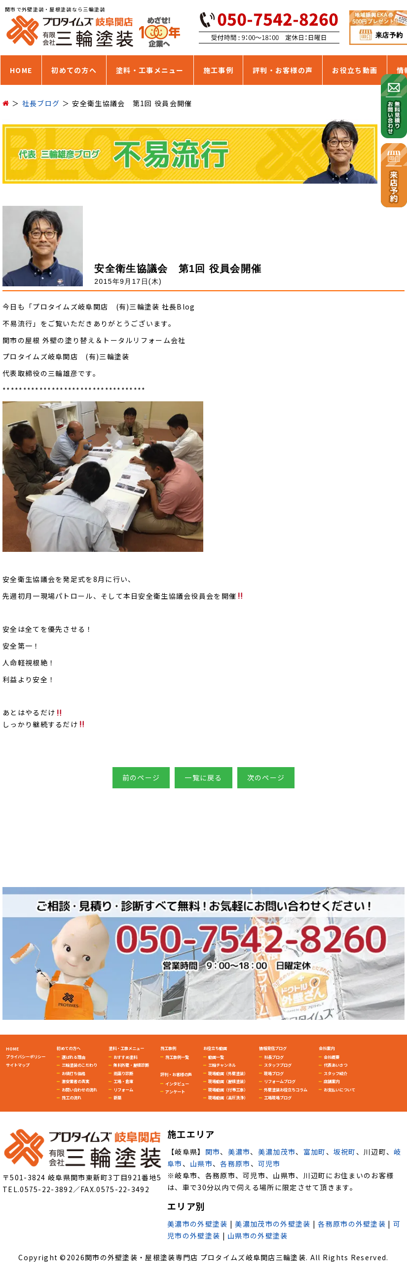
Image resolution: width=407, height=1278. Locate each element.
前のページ (141, 777)
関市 (213, 1152)
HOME (21, 70)
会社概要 (331, 1057)
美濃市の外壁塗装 (197, 1224)
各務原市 (235, 1163)
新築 (117, 1097)
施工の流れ (71, 1097)
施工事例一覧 (177, 1057)
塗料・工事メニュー (150, 70)
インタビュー (177, 1083)
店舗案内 (331, 1081)
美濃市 (239, 1152)
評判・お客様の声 (283, 70)
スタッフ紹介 (335, 1073)
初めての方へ (74, 70)
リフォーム (123, 1089)
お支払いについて (339, 1089)
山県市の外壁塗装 (257, 1235)
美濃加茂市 (277, 1152)
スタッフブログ (278, 1065)
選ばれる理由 (73, 1057)
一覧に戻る (203, 777)
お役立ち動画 (354, 70)
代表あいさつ (335, 1065)
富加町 (314, 1152)
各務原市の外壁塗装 (352, 1224)
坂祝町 (344, 1152)
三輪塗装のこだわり (79, 1065)
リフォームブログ (280, 1081)
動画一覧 (216, 1057)
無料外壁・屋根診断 (131, 1065)
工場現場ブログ (278, 1097)
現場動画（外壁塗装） (228, 1073)
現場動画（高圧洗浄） (228, 1097)
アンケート (175, 1091)
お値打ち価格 (73, 1073)
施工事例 (218, 70)
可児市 (269, 1163)
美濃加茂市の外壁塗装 (272, 1224)
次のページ (266, 777)
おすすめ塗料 (125, 1057)
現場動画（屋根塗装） (228, 1081)
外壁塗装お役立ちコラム (285, 1089)
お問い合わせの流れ (79, 1089)
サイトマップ (18, 1065)
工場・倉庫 (123, 1081)
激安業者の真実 (75, 1081)
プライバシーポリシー (25, 1056)
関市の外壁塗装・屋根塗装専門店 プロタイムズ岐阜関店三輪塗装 (195, 1257)
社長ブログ (274, 1057)
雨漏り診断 (123, 1073)
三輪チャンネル (222, 1065)
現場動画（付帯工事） (228, 1089)
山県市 (201, 1163)
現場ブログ (274, 1073)
